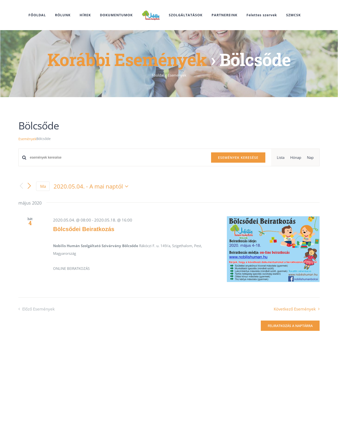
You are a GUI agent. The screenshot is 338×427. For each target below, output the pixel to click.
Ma (43, 186)
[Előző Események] (21, 186)
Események (27, 139)
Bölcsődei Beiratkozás (83, 229)
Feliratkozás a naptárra (290, 326)
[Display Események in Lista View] (280, 157)
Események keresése (238, 157)
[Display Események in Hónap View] (295, 157)
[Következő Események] (29, 186)
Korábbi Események (127, 59)
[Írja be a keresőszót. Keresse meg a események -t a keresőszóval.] (117, 157)
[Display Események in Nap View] (310, 157)
